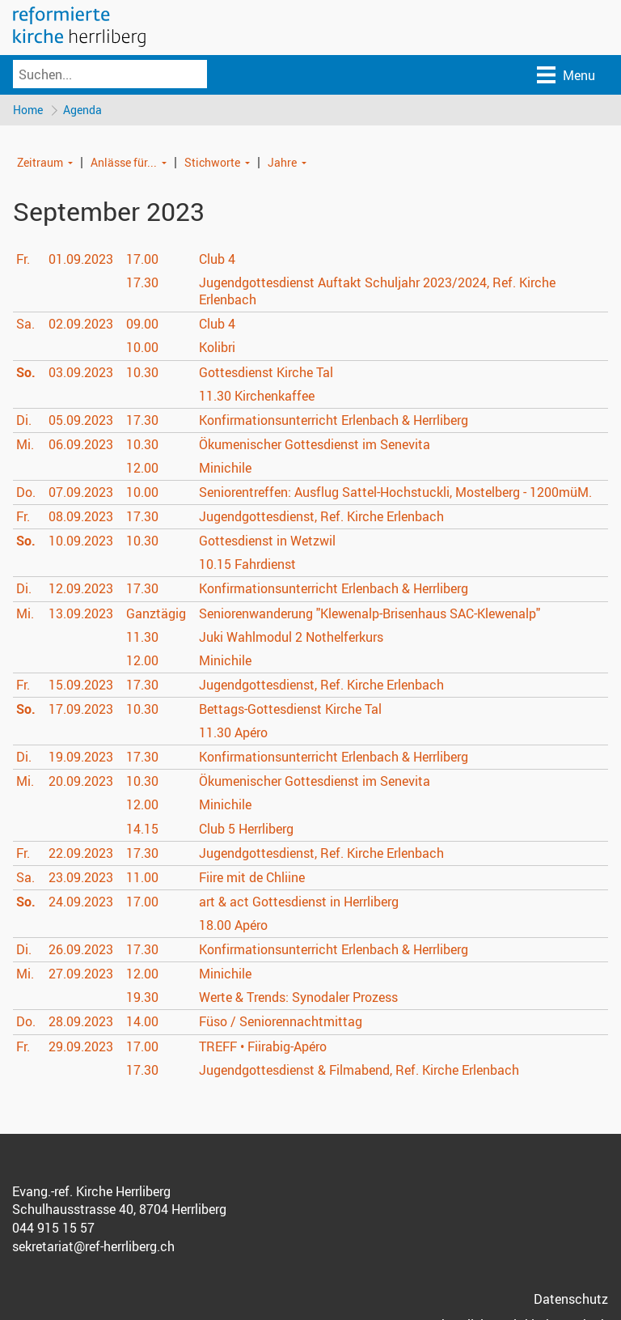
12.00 (142, 468)
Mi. (25, 445)
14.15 (142, 829)
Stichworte (212, 162)
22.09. (81, 854)
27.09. (81, 974)
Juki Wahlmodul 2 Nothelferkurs (291, 638)
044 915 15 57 (53, 1228)
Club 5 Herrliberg (246, 829)
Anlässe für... (124, 162)
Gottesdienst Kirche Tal (266, 372)
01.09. (81, 260)
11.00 (142, 878)
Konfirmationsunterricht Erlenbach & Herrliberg (333, 421)
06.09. (81, 445)
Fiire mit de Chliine (252, 878)
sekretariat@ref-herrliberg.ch (93, 1247)
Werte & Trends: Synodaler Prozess (298, 998)
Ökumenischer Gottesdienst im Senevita (314, 445)
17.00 (142, 260)
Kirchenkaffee (257, 396)
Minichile (225, 468)
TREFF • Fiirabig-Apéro (263, 1046)
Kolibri (217, 348)
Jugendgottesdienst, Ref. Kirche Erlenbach (321, 517)
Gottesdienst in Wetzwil (267, 541)
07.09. (81, 493)
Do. (26, 493)
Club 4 (217, 260)
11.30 (142, 638)
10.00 (142, 348)
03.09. (81, 372)
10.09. (81, 541)
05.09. (81, 421)
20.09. (81, 782)
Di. (24, 421)
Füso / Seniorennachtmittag (280, 1022)
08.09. (81, 517)
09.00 (142, 324)
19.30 (142, 998)
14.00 (142, 1022)
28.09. (81, 1022)
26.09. (81, 950)
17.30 (142, 283)
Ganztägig (156, 614)
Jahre (282, 162)
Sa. (25, 324)
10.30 (142, 372)
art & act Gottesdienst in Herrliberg (299, 902)
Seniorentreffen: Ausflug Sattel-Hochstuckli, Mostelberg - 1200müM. (395, 493)
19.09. (81, 757)
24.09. (81, 902)
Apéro (233, 733)
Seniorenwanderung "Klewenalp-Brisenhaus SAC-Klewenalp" (369, 614)
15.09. (81, 685)
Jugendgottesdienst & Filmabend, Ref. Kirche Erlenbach (359, 1071)
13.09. (81, 614)
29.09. (81, 1046)
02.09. (81, 324)
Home (28, 109)
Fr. (23, 260)
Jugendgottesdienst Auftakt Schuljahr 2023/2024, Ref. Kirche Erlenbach (377, 291)
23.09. (81, 878)
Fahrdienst (247, 565)
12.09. (81, 589)
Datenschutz (571, 1300)
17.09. (81, 710)
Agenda (83, 109)
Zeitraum (40, 162)
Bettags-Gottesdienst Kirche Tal (290, 710)
